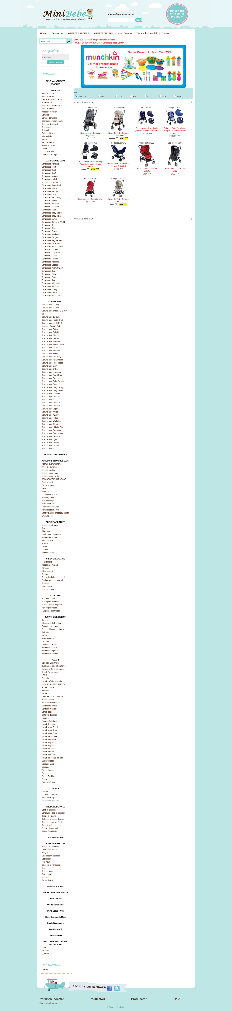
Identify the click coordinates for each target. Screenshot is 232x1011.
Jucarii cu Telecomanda (52, 681)
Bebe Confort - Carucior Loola (175, 169)
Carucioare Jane (49, 210)
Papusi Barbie (48, 770)
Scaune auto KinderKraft (52, 320)
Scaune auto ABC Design (52, 360)
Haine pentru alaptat (50, 602)
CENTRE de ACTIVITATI (52, 696)
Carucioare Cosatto (50, 265)
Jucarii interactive (49, 755)
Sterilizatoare (47, 540)
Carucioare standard (50, 164)
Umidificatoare (48, 589)
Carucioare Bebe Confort (52, 246)
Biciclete (45, 632)
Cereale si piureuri (49, 794)
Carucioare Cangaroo (51, 237)
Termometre (47, 586)
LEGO (44, 675)
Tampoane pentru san (51, 611)
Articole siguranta (49, 467)
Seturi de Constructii (50, 663)
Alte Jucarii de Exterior (51, 623)
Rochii (44, 868)
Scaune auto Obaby (50, 424)
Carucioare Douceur (50, 207)
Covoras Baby (48, 152)
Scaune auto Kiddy (50, 354)
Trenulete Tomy (48, 782)
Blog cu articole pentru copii (50, 1003)
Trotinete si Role (49, 644)
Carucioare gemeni (50, 176)
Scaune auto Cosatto (51, 403)
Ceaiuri (45, 791)
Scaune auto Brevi (49, 384)
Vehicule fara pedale (50, 651)
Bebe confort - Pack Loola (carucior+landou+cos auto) (147, 129)
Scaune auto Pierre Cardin (53, 344)
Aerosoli (45, 568)
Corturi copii (47, 712)
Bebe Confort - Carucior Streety (147, 169)
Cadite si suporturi (49, 485)
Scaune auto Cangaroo (51, 430)
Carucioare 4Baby (49, 188)
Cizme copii (47, 874)
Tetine (44, 546)
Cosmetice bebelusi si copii (53, 577)
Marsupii (45, 491)
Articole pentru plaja (50, 476)
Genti (44, 488)
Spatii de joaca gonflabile (52, 822)
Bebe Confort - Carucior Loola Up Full (118, 134)
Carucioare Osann (49, 292)
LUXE (44, 948)
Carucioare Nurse (49, 219)
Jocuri (44, 693)
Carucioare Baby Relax (51, 216)
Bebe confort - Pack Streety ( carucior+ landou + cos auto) (90, 164)
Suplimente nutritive (50, 801)
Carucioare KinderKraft (51, 185)
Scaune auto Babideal (51, 341)
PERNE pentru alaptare (52, 605)
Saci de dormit (48, 142)
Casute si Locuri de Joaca (53, 629)
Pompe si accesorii (50, 828)
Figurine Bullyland (49, 721)
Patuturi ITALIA (48, 93)
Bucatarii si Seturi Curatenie (54, 666)
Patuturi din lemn (49, 96)
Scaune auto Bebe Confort (53, 381)
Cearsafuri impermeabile (52, 121)
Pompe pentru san (49, 608)
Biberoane (46, 531)
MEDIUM (45, 951)
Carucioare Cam (49, 194)
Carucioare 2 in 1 (49, 170)
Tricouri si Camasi (49, 850)
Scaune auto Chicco (50, 335)
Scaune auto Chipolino (51, 396)
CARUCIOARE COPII (91, 43)
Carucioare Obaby (49, 289)
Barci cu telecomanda (51, 703)
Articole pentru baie (50, 473)
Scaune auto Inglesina (51, 372)
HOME (77, 43)
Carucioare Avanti (49, 200)
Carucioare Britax (49, 228)
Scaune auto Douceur (51, 406)
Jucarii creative (48, 752)
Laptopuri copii (48, 761)
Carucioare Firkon (49, 277)
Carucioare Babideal (50, 204)
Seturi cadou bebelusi (51, 856)
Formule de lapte (49, 798)
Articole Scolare (48, 700)
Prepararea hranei (49, 537)
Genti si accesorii (49, 810)
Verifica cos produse (106, 40)
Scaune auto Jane (49, 400)
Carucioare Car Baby (51, 243)
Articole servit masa (50, 525)
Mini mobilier (47, 136)
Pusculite (45, 678)
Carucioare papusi (49, 706)
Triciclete (45, 641)
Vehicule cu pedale (50, 654)
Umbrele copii (47, 516)
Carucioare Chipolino (51, 253)
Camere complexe (49, 118)
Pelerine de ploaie (49, 504)
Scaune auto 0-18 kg (50, 308)
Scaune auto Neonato (51, 351)
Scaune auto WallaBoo (51, 421)
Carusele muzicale (50, 709)
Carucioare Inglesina (50, 262)
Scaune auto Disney (50, 442)
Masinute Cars (48, 764)
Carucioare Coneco (50, 259)
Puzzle (44, 779)
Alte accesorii (47, 571)
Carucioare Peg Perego (52, 240)
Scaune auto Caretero (51, 393)
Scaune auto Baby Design (53, 387)
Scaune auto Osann (50, 445)
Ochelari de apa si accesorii (53, 813)
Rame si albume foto (50, 510)
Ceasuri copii (47, 482)
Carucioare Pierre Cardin (52, 268)
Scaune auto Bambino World (54, 433)
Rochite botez (47, 871)
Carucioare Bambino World (53, 222)
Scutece (45, 583)
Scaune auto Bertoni (50, 338)
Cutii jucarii (46, 127)
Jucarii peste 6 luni (50, 727)
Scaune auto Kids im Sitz (52, 427)
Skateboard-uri (48, 638)
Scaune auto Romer (50, 378)
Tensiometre (47, 562)
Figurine (45, 718)
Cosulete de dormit (50, 124)
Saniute (45, 620)
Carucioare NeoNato (50, 286)
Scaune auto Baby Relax (52, 390)
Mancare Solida (48, 553)
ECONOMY (47, 954)
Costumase (46, 859)
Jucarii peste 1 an (49, 730)
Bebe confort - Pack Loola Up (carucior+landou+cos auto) (175, 130)
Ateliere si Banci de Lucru (52, 669)
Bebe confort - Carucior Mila (90, 199)
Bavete (45, 528)
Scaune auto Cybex (50, 369)
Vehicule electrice (49, 647)
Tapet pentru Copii (49, 155)
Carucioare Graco (49, 231)
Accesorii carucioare (50, 182)
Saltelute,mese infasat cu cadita (55, 513)
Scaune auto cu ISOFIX (52, 323)
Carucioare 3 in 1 (49, 173)
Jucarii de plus (48, 745)
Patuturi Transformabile (52, 106)
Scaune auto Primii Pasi (52, 375)
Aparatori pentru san (50, 599)
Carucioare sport (49, 167)
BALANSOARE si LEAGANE (54, 479)
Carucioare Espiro (49, 274)
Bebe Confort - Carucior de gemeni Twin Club (118, 165)
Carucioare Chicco (50, 256)
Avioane (45, 690)
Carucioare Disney (50, 271)
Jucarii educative (49, 749)
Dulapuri (45, 130)
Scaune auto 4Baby (50, 415)
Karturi (44, 635)
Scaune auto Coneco (51, 436)
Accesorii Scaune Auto (51, 326)
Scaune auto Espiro (50, 409)
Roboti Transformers (50, 672)
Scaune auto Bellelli (50, 332)
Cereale (45, 550)
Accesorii (45, 877)
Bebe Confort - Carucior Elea (118, 200)
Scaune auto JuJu (49, 448)
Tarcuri (44, 148)
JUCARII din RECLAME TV (53, 684)
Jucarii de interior (49, 739)
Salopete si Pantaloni (51, 865)
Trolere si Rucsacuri (50, 507)
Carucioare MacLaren (51, 234)
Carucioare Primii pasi (51, 295)
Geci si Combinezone (51, 847)
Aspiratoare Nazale (50, 565)
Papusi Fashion (48, 776)
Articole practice (48, 470)
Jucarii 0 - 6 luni (48, 724)
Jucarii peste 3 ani (49, 733)
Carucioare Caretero (50, 249)
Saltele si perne (48, 145)
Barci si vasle (47, 825)
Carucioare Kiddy (49, 280)
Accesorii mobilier (49, 112)
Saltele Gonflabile (49, 831)
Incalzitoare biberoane (51, 534)
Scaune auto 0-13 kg (50, 305)
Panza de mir (47, 880)
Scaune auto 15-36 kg (51, 317)
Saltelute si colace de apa (53, 819)
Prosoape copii (48, 501)
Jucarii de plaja (48, 742)
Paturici (45, 139)
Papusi (45, 773)
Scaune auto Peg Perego (52, 363)
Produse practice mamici (52, 580)
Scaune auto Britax (50, 329)
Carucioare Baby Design (52, 213)
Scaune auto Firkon (50, 418)
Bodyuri (45, 853)
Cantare (45, 574)
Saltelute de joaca (49, 715)
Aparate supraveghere (51, 464)
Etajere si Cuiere (49, 133)
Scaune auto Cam (49, 366)
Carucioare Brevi (49, 225)
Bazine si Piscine (49, 816)
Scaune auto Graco (50, 347)
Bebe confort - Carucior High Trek (90, 134)
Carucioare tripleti (49, 179)
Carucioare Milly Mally (51, 283)
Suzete (45, 543)
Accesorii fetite (48, 687)
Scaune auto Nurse (50, 412)
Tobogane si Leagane (51, 626)
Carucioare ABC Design (52, 197)
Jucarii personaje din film (52, 758)
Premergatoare (48, 497)
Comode (45, 115)
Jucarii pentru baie (49, 736)
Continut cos (90, 40)
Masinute (45, 767)
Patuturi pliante (48, 109)
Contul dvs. (78, 40)
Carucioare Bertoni (50, 191)
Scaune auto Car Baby (51, 357)
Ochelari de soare (49, 494)
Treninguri (46, 862)
